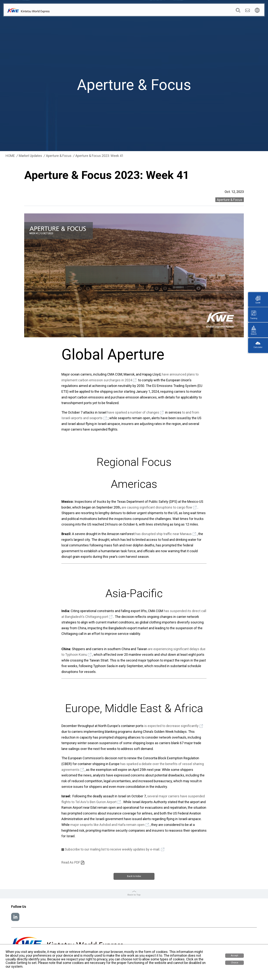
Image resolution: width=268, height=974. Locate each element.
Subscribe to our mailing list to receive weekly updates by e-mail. (112, 849)
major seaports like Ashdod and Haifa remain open (107, 825)
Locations (163, 11)
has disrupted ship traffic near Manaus (163, 534)
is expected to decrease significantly (171, 726)
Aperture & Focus (58, 156)
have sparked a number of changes (133, 412)
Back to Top (134, 894)
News (179, 11)
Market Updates (30, 156)
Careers (214, 11)
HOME (10, 156)
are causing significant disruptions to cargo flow (157, 507)
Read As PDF (70, 862)
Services (147, 11)
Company (131, 11)
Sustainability (196, 11)
